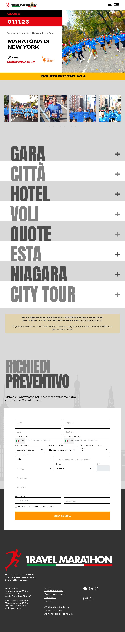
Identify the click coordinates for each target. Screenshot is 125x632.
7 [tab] (71, 127)
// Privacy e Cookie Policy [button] (58, 614)
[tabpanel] (18, 108)
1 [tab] (49, 127)
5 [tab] (64, 127)
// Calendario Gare (55, 594)
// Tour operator (53, 591)
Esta (65, 254)
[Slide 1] (89, 69)
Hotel (65, 194)
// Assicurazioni (53, 610)
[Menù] (116, 5)
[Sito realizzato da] (88, 597)
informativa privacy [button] (46, 506)
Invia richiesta (62, 516)
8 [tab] (75, 127)
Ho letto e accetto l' (37, 506)
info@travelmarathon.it (91, 320)
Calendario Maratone (17, 32)
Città (65, 174)
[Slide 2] (94, 69)
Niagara (65, 274)
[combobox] (20, 441)
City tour (65, 294)
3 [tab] (57, 127)
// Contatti (50, 598)
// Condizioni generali (56, 607)
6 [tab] (68, 127)
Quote (65, 234)
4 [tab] (60, 127)
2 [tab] (53, 127)
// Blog (48, 601)
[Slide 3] (98, 69)
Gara (65, 154)
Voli (65, 214)
